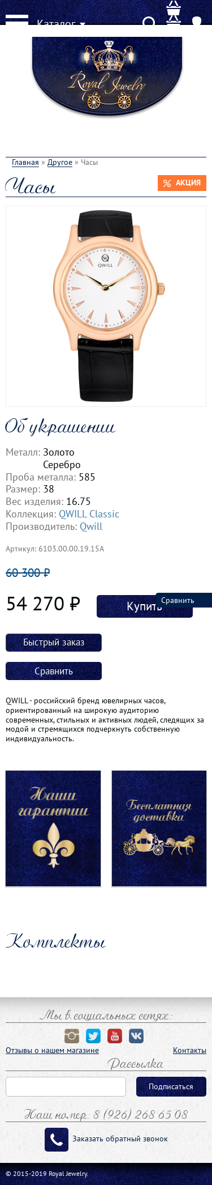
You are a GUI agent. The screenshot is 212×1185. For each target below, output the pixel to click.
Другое (59, 162)
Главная (25, 162)
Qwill (91, 526)
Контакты (189, 1050)
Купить (144, 606)
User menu (197, 31)
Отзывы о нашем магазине (52, 1050)
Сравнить (53, 671)
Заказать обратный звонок (120, 1138)
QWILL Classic (89, 513)
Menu (17, 23)
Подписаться (171, 1086)
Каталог (56, 23)
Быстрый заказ (54, 642)
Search (149, 31)
